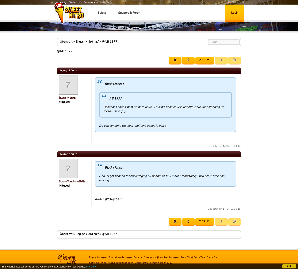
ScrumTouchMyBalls (72, 181)
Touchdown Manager (120, 257)
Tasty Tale (186, 257)
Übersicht (66, 42)
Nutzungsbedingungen (120, 262)
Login (234, 13)
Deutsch (234, 2)
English (80, 42)
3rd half (93, 42)
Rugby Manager (98, 257)
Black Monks (67, 98)
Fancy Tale (199, 257)
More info (91, 267)
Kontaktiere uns (97, 262)
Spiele (102, 13)
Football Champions (145, 257)
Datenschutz (141, 262)
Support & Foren (129, 13)
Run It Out (212, 257)
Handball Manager (168, 257)
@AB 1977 (109, 42)
